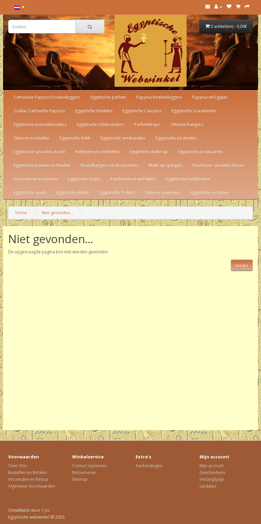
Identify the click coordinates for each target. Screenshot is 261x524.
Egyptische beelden (93, 111)
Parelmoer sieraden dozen (218, 165)
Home (21, 213)
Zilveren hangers (187, 124)
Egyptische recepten (209, 192)
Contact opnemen (89, 466)
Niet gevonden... (57, 213)
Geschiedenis (212, 472)
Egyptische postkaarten (200, 151)
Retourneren (84, 472)
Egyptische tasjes (84, 179)
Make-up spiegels (165, 165)
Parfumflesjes (147, 124)
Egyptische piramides (176, 138)
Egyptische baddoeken (188, 179)
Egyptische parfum (108, 97)
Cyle (45, 510)
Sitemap (80, 479)
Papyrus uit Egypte (209, 97)
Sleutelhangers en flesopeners (109, 165)
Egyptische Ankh (74, 138)
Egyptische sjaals (30, 192)
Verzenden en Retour (28, 479)
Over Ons (17, 466)
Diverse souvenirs (162, 192)
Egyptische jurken (72, 192)
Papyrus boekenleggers (159, 97)
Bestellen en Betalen (27, 472)
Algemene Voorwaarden (31, 486)
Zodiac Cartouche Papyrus (39, 111)
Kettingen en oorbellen (97, 151)
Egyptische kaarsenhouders (40, 124)
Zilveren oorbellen (31, 138)
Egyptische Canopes (142, 111)
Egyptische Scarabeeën (194, 111)
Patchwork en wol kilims (133, 179)
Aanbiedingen (149, 466)
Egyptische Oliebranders (100, 124)
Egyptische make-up (148, 151)
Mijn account (211, 466)
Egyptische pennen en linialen (42, 165)
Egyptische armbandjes (123, 138)
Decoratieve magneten (35, 179)
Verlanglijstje (211, 479)
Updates (207, 486)
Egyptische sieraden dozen (39, 151)
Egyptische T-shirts (117, 192)
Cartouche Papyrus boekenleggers (47, 97)
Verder (241, 265)
